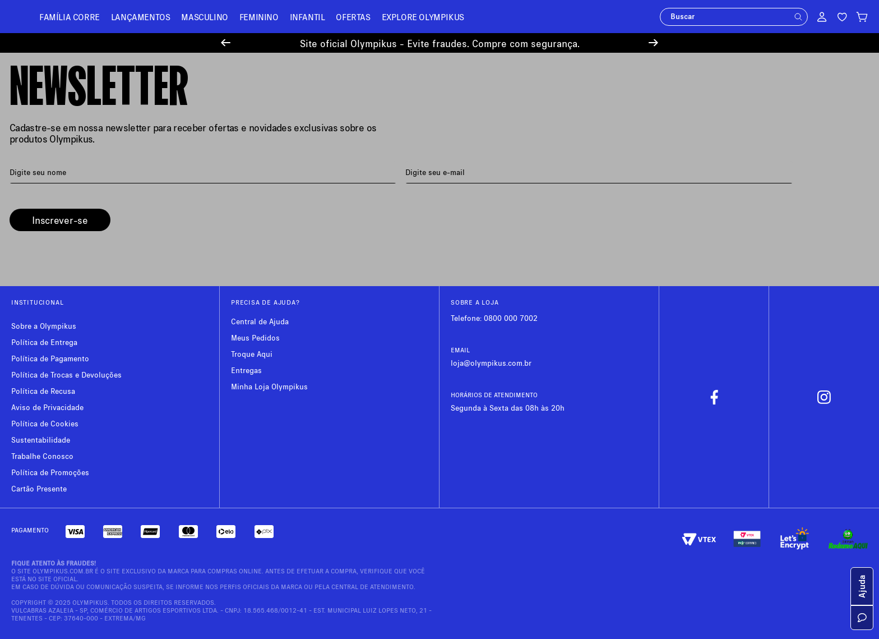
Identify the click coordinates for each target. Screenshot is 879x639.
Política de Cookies (44, 423)
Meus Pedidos (255, 337)
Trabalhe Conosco (42, 456)
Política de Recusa (43, 391)
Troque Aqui (251, 353)
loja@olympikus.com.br (491, 362)
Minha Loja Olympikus (269, 386)
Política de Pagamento (50, 358)
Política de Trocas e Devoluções (66, 374)
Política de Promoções (50, 472)
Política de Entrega (44, 342)
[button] (798, 17)
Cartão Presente (39, 488)
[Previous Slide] (225, 42)
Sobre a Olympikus (43, 325)
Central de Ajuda (260, 321)
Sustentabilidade (40, 439)
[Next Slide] (653, 42)
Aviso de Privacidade (47, 407)
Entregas (246, 370)
